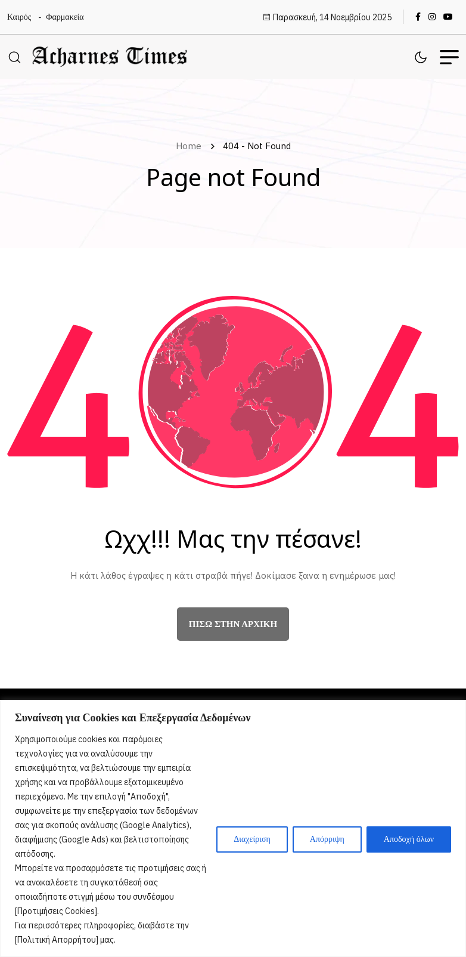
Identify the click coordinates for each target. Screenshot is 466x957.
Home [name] (191, 147)
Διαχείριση (252, 839)
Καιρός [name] (19, 17)
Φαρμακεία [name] (64, 17)
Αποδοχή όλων (409, 839)
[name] (421, 16)
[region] (233, 828)
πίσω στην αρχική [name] (233, 626)
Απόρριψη (327, 839)
